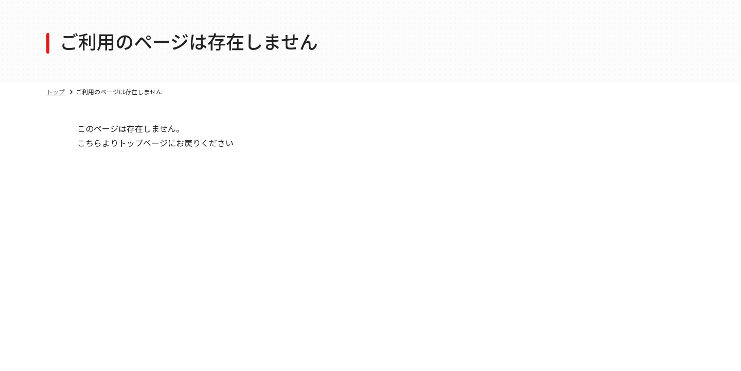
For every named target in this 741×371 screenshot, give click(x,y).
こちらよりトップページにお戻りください (155, 143)
